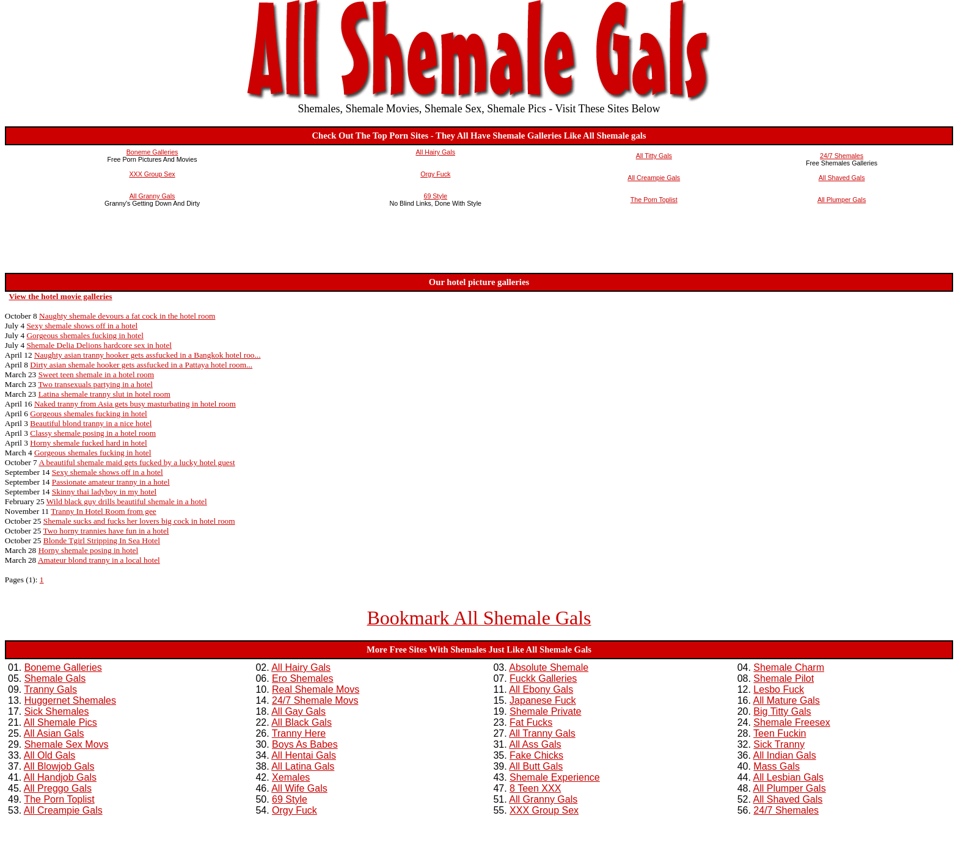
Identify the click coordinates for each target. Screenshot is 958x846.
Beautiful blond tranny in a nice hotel (91, 423)
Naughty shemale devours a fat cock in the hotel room (127, 315)
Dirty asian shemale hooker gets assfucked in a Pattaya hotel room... (141, 364)
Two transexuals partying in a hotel (95, 384)
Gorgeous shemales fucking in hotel (85, 335)
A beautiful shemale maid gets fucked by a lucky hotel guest (136, 462)
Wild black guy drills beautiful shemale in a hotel (126, 501)
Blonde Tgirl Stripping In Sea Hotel (101, 540)
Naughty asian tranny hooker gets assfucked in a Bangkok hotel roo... (147, 355)
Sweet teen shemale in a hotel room (96, 374)
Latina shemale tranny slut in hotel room (104, 394)
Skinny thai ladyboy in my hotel (104, 491)
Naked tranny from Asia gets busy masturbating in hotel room (135, 403)
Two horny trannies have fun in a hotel (106, 530)
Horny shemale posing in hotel (88, 550)
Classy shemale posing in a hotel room (93, 433)
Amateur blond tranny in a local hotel (99, 560)
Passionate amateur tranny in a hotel (111, 481)
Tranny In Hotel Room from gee (103, 511)
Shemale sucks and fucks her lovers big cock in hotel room (139, 521)
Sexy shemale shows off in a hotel (81, 325)
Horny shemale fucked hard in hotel (88, 442)
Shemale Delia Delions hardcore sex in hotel (99, 345)
